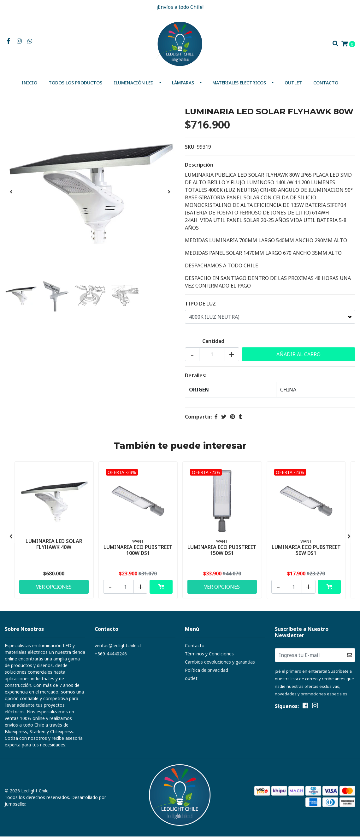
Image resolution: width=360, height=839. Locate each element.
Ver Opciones (54, 588)
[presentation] (11, 194)
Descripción (199, 167)
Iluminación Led (134, 85)
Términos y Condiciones (209, 656)
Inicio (29, 85)
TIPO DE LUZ (200, 306)
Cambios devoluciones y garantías (220, 664)
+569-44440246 (111, 656)
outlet (293, 85)
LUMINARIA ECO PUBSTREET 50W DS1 (306, 552)
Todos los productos (75, 85)
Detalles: (195, 377)
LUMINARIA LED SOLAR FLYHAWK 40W (54, 545)
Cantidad (213, 343)
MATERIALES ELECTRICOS (239, 85)
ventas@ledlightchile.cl (118, 648)
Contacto (325, 85)
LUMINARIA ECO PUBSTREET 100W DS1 (138, 552)
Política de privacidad (206, 673)
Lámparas (183, 85)
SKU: (190, 149)
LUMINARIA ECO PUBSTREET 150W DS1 (222, 552)
